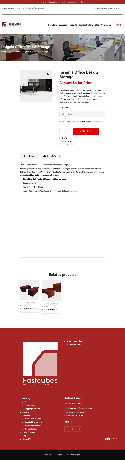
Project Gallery (28, 432)
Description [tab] (29, 156)
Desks (17, 51)
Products (26, 416)
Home (3, 51)
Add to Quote (86, 131)
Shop (10, 51)
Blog (24, 436)
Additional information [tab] (52, 156)
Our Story (26, 399)
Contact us (97, 122)
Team (27, 402)
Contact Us (68, 2)
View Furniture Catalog (34, 419)
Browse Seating (31, 429)
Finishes (64, 107)
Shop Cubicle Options (33, 422)
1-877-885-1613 (79, 404)
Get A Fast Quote (111, 439)
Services (25, 412)
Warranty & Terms (74, 345)
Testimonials (30, 405)
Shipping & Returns (32, 409)
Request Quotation (74, 341)
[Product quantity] (65, 131)
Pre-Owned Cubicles (33, 426)
